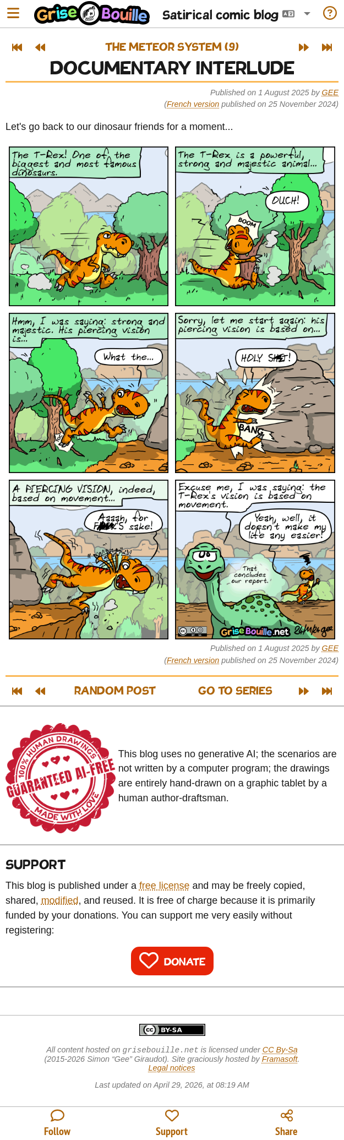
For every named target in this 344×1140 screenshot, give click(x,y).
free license (164, 885)
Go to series (235, 691)
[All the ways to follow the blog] (57, 1124)
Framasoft (280, 1060)
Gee (330, 92)
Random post (115, 691)
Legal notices (172, 1069)
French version (193, 104)
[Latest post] (327, 47)
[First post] (17, 47)
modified (60, 900)
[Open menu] (13, 14)
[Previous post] (40, 47)
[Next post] (304, 47)
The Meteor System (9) (172, 47)
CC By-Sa (280, 1050)
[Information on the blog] (330, 14)
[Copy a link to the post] (287, 1124)
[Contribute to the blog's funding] (171, 1124)
